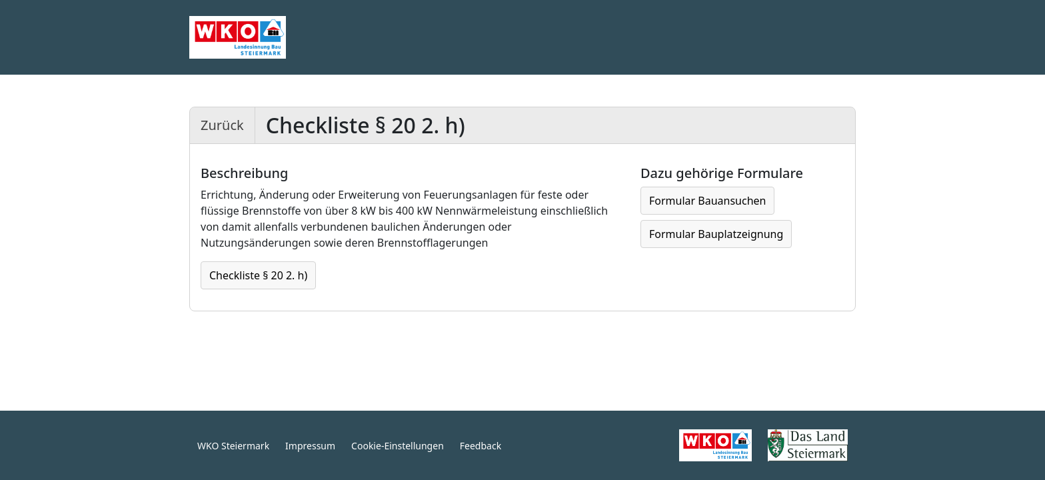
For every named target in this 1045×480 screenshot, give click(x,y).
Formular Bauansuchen (707, 200)
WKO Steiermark (233, 445)
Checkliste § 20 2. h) (258, 275)
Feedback (480, 445)
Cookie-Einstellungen (397, 445)
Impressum (310, 445)
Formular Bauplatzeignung (716, 234)
